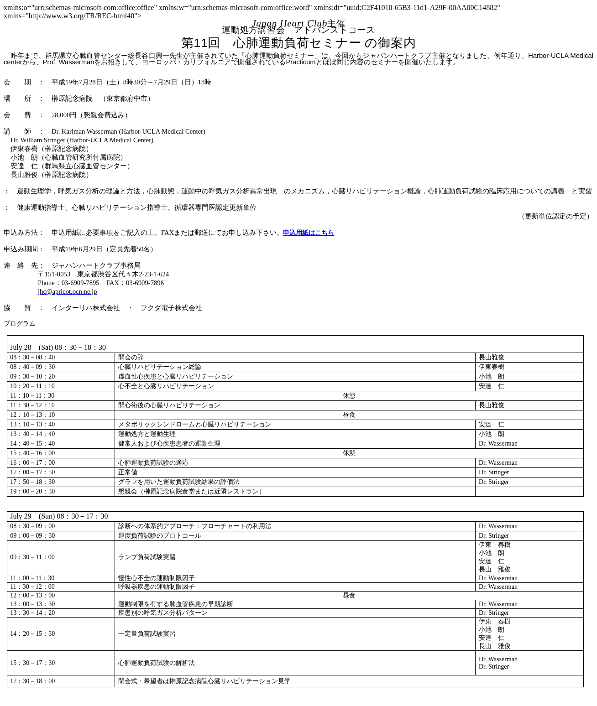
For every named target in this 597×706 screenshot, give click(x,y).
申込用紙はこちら (308, 232)
